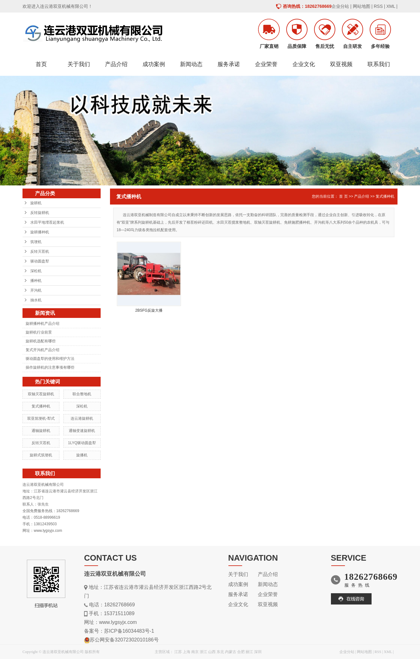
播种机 (36, 280)
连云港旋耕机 (82, 418)
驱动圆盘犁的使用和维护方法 (50, 358)
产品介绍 (116, 64)
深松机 (36, 271)
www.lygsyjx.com (118, 622)
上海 (186, 652)
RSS (378, 6)
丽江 (249, 652)
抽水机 (36, 300)
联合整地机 (81, 394)
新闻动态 (191, 64)
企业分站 (340, 6)
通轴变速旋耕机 (82, 430)
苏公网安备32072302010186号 (124, 639)
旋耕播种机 (39, 232)
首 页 (343, 196)
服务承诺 (229, 64)
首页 (41, 64)
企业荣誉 (266, 64)
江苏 (178, 652)
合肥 (241, 652)
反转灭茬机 (39, 251)
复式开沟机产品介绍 (42, 350)
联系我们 (379, 64)
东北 (220, 652)
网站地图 (361, 6)
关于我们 (79, 64)
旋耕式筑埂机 (41, 455)
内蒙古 (230, 652)
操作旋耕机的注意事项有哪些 (50, 367)
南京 (195, 652)
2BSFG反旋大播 (148, 310)
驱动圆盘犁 (39, 261)
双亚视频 (341, 64)
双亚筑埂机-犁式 (41, 418)
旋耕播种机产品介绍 (42, 323)
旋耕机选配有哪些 (41, 341)
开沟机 (36, 290)
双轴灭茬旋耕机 (41, 394)
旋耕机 (36, 203)
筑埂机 (36, 242)
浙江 (203, 652)
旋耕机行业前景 (39, 332)
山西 (212, 652)
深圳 (258, 652)
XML (390, 6)
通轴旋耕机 (41, 430)
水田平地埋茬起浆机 (47, 222)
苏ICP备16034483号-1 (129, 631)
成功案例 (153, 64)
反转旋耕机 (39, 212)
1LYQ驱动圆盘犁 (82, 443)
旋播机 (82, 455)
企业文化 (303, 64)
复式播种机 (41, 406)
